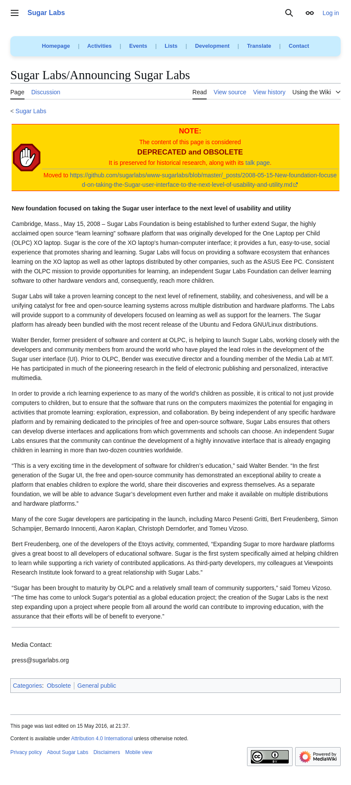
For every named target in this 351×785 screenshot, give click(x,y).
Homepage (56, 46)
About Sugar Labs (67, 752)
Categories (27, 685)
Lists (171, 46)
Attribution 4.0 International (101, 739)
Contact (299, 46)
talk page (257, 162)
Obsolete (59, 685)
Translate (259, 46)
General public (96, 685)
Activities (99, 46)
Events (138, 46)
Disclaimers (106, 752)
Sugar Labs (30, 111)
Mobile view (138, 752)
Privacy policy (26, 752)
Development (212, 46)
